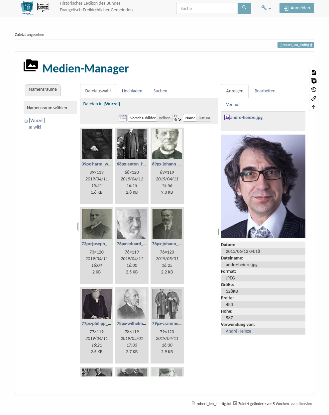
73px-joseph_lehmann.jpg (107, 244)
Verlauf (233, 104)
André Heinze (238, 331)
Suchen (160, 91)
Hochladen (132, 91)
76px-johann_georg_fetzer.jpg (180, 244)
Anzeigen (235, 91)
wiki (37, 127)
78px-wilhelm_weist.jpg (140, 323)
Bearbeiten (265, 91)
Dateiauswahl (98, 91)
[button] (266, 8)
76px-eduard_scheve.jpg (140, 244)
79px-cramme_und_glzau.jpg (180, 323)
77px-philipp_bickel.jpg (104, 323)
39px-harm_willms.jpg (103, 164)
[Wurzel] (37, 120)
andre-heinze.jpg (246, 117)
